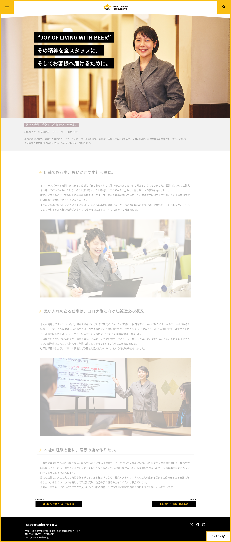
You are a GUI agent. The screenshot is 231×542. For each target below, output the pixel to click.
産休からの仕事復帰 (58, 503)
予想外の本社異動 (174, 503)
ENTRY (218, 536)
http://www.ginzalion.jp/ (37, 537)
